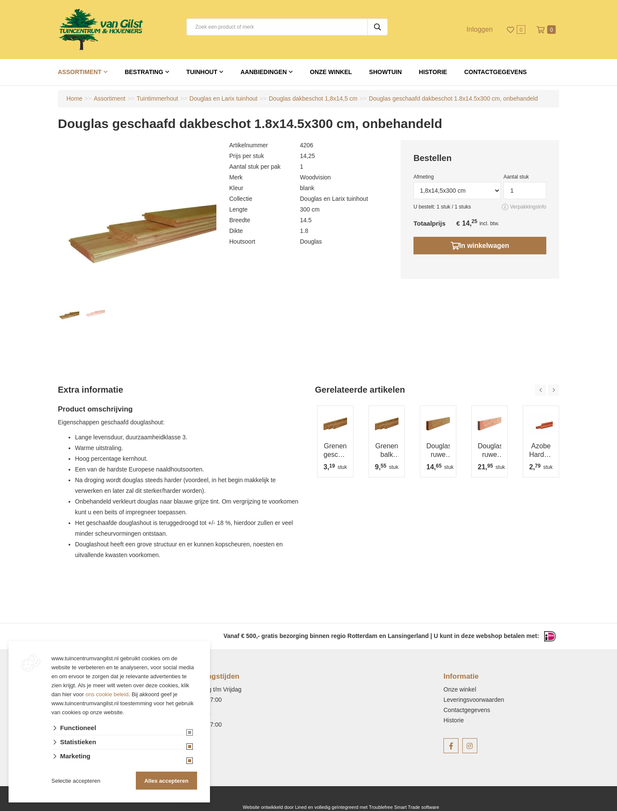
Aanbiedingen (263, 72)
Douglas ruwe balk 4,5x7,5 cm (438, 450)
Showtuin (385, 72)
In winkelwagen (479, 245)
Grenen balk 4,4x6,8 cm (386, 450)
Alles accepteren (166, 781)
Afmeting (423, 177)
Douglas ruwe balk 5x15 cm (489, 450)
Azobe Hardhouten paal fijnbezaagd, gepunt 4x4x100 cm (541, 450)
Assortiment (80, 72)
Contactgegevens (495, 72)
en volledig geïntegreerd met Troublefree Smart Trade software (373, 807)
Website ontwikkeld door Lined (274, 807)
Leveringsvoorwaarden (473, 699)
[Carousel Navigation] (547, 390)
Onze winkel (331, 72)
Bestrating (144, 72)
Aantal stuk (516, 177)
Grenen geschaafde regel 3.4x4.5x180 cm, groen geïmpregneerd (335, 450)
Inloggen (480, 29)
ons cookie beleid (107, 694)
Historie (433, 72)
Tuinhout (201, 72)
